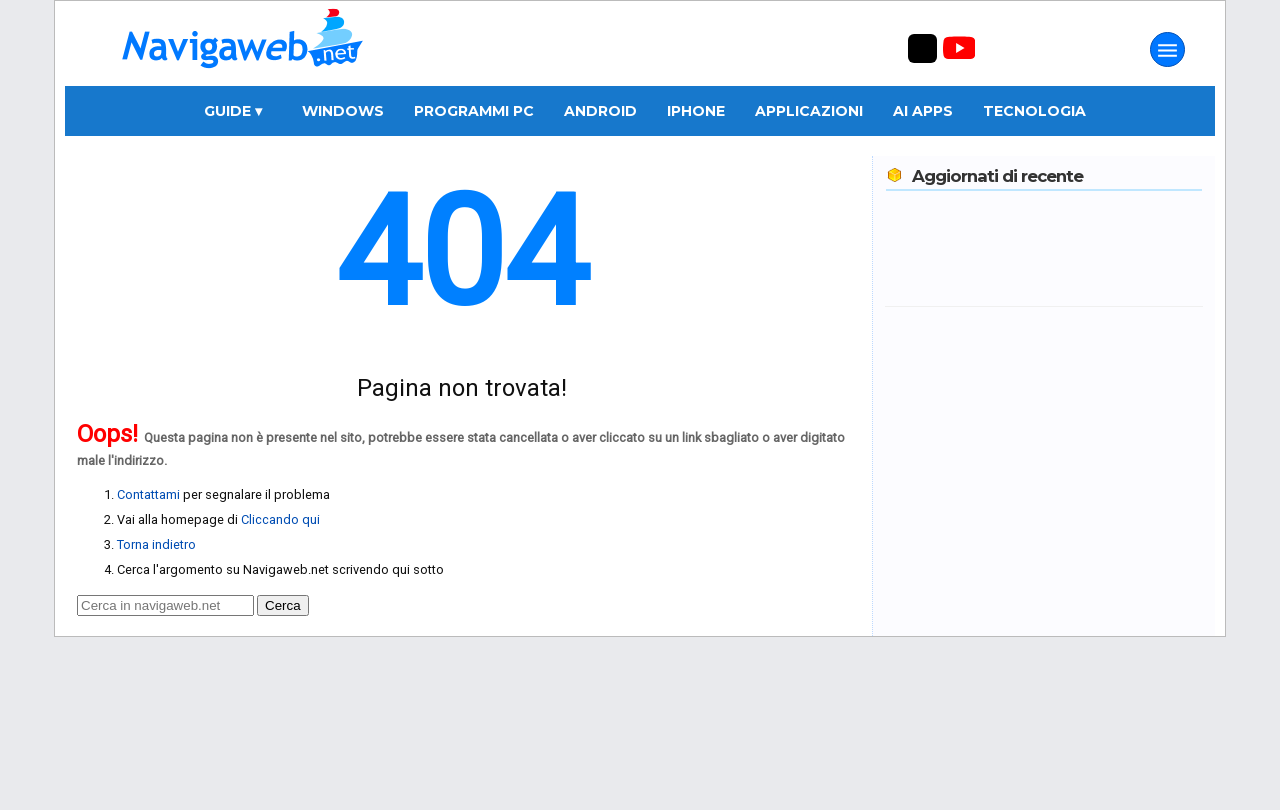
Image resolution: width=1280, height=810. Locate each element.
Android (600, 111)
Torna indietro (156, 544)
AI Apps (923, 111)
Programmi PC (474, 111)
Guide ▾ (233, 111)
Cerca (283, 605)
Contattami (148, 494)
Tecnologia (1034, 111)
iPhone (696, 111)
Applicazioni (809, 111)
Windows (343, 111)
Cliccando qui (280, 519)
